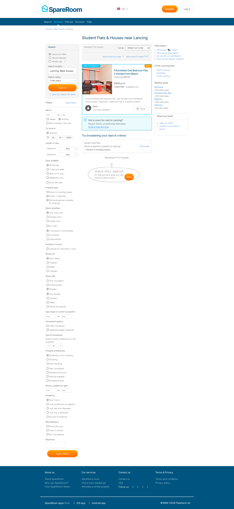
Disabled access (56, 380)
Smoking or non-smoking (61, 355)
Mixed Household (58, 306)
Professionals (56, 285)
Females (53, 262)
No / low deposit (56, 434)
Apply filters (62, 453)
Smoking (53, 359)
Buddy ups (59, 61)
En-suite (53, 226)
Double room (55, 217)
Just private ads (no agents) (62, 404)
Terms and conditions (166, 478)
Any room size (56, 213)
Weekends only (56, 178)
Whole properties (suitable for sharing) (61, 201)
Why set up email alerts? (168, 53)
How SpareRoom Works (57, 486)
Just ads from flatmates (60, 408)
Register (169, 8)
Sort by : (134, 48)
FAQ (120, 482)
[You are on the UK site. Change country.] (122, 9)
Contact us (124, 478)
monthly (65, 119)
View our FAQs (166, 123)
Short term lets (56, 182)
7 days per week (57, 169)
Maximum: (51, 154)
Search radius (54, 77)
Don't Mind (55, 258)
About (54, 478)
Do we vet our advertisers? (169, 56)
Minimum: (51, 148)
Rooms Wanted (59, 58)
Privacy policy (162, 482)
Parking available (56, 376)
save (129, 176)
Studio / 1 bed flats (57, 196)
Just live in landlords (59, 412)
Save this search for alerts (62, 94)
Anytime (53, 133)
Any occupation (57, 281)
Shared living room (57, 372)
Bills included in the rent (60, 123)
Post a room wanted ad (94, 482)
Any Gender (55, 294)
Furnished (54, 235)
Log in (187, 8)
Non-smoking (56, 364)
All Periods (54, 165)
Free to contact (56, 430)
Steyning (158, 105)
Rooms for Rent (59, 54)
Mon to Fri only (57, 173)
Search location (55, 66)
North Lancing (163, 70)
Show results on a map (114, 56)
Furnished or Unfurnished (61, 231)
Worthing (158, 87)
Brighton (158, 99)
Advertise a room (90, 478)
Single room (55, 221)
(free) (57, 503)
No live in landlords (58, 417)
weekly (53, 119)
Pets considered (56, 368)
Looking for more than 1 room (62, 249)
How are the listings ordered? (170, 59)
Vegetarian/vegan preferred (61, 330)
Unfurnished (55, 239)
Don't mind (55, 400)
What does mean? (167, 50)
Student (53, 289)
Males (52, 267)
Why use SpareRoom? (56, 482)
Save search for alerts (137, 56)
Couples (53, 271)
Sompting (161, 73)
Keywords (50, 440)
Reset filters (71, 103)
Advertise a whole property (96, 486)
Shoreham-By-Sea (162, 93)
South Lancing (163, 76)
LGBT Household (57, 326)
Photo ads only (56, 426)
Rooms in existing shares (60, 192)
